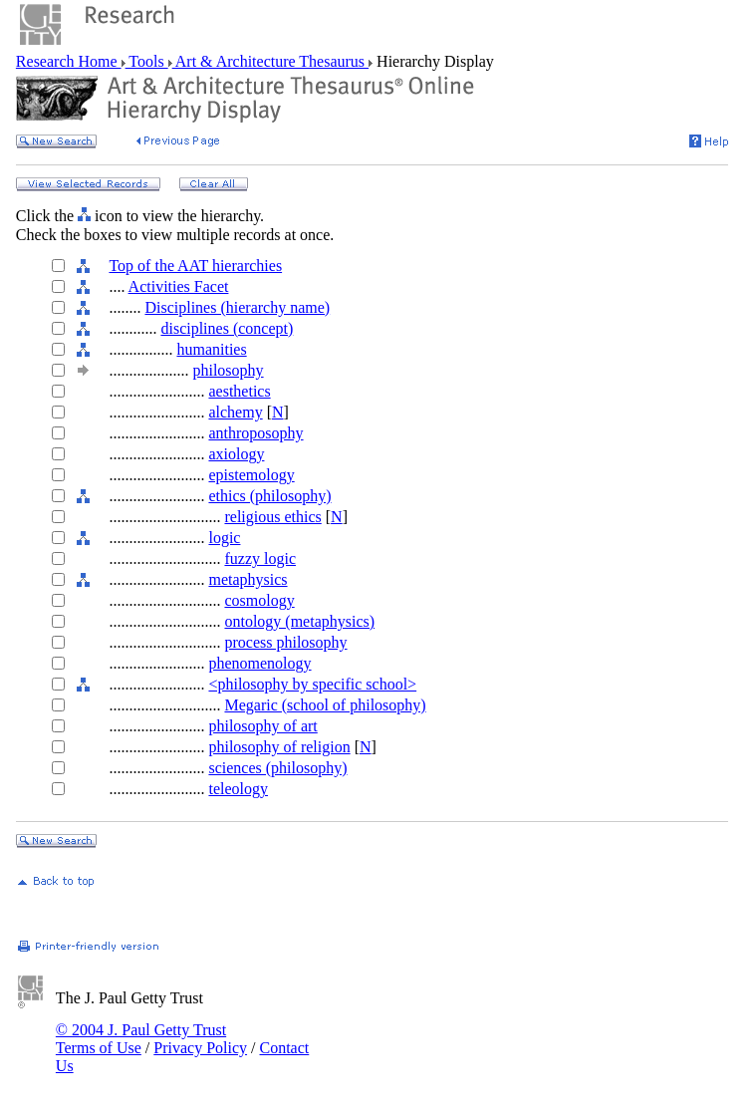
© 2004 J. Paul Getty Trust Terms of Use (141, 1038)
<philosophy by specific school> (312, 684)
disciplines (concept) (226, 328)
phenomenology (259, 663)
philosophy (227, 370)
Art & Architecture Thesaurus (270, 61)
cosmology (259, 600)
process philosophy (285, 642)
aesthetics (239, 391)
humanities (211, 349)
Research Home (69, 61)
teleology (238, 788)
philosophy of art (262, 725)
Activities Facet (178, 286)
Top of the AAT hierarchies (195, 265)
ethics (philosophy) (269, 495)
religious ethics (272, 516)
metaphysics (247, 579)
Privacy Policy (200, 1047)
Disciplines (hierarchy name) (237, 307)
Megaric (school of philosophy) (324, 704)
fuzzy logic (260, 558)
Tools (147, 61)
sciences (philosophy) (277, 767)
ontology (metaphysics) (299, 621)
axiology (236, 453)
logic (224, 537)
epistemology (251, 474)
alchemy (235, 412)
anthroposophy (255, 432)
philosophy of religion (279, 746)
